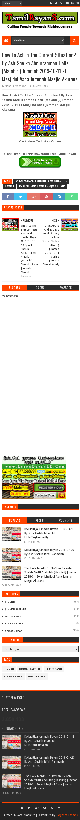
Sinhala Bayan (14, 623)
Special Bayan (14, 631)
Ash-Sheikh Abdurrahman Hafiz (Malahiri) (41, 181)
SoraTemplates (26, 815)
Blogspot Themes (67, 815)
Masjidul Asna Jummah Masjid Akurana (42, 186)
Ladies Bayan (13, 616)
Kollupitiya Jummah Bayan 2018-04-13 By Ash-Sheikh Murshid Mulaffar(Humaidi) (49, 533)
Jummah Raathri (15, 609)
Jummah (9, 186)
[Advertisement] (40, 410)
